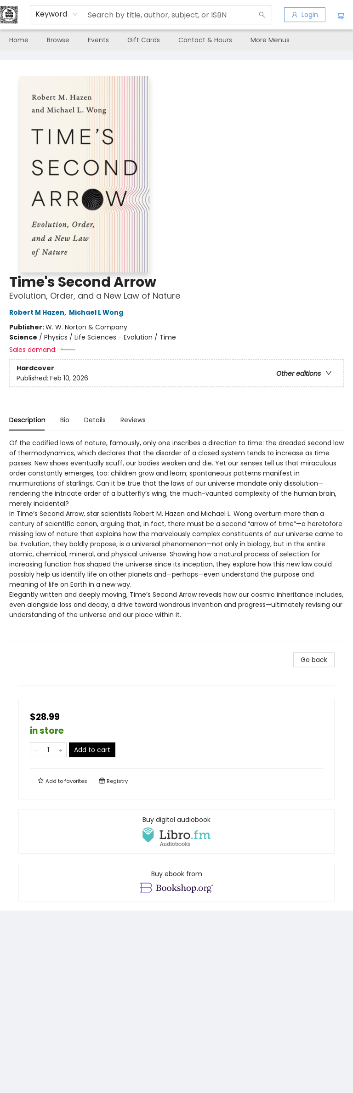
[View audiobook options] (176, 832)
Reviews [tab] (133, 420)
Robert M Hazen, (39, 312)
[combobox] (56, 14)
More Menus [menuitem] (270, 40)
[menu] (176, 40)
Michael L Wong (97, 312)
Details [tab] (95, 420)
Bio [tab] (64, 420)
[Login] (304, 14)
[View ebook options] (176, 882)
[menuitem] (19, 40)
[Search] (262, 15)
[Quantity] (48, 749)
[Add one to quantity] (60, 750)
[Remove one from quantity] (36, 750)
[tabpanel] (176, 539)
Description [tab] (27, 420)
